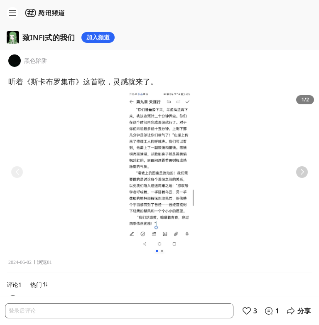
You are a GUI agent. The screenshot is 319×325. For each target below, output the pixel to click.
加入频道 (98, 37)
